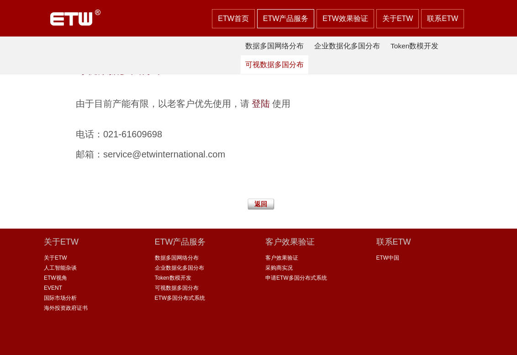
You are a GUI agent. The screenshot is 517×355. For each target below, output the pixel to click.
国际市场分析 (60, 298)
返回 (260, 204)
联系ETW (442, 18)
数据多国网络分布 (274, 46)
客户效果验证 (281, 258)
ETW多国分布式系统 (180, 298)
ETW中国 (388, 258)
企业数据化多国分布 (347, 46)
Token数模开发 (414, 46)
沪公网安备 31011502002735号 (351, 341)
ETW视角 (55, 278)
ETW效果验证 (345, 18)
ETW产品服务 (286, 18)
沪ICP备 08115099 (276, 341)
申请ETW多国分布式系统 (296, 278)
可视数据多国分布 (274, 64)
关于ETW (397, 18)
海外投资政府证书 (66, 308)
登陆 (261, 104)
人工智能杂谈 (60, 268)
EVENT (53, 288)
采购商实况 (279, 268)
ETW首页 (233, 18)
